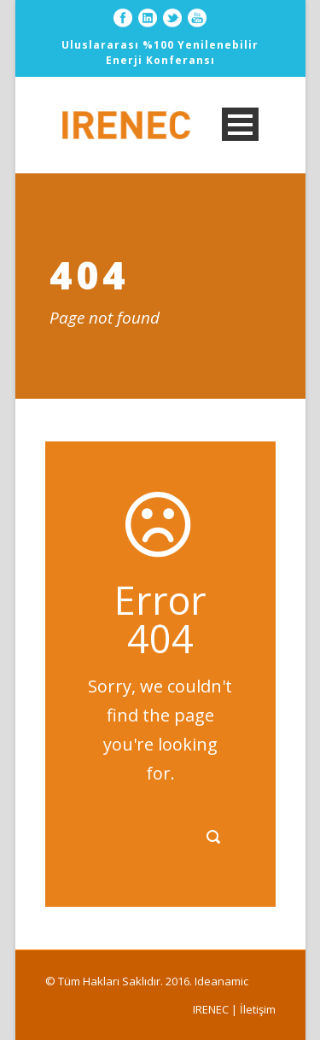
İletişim (258, 1009)
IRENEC (211, 1009)
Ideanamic (221, 981)
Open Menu (240, 124)
